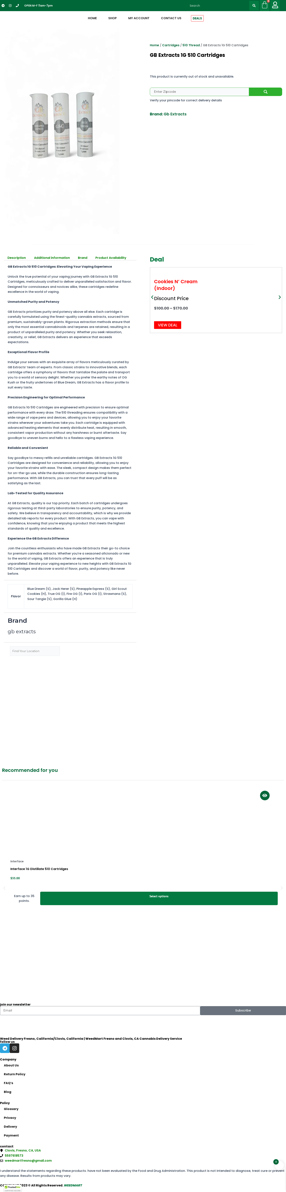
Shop (112, 18)
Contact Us (171, 18)
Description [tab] (17, 258)
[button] (152, 297)
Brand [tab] (82, 258)
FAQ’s (8, 1083)
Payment (11, 1135)
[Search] (254, 5)
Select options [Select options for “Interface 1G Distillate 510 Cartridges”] (158, 896)
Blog (7, 1092)
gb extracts (175, 114)
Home (92, 18)
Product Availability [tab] (110, 258)
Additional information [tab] (52, 258)
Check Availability (265, 92)
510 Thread (191, 45)
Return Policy (14, 1074)
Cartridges (170, 45)
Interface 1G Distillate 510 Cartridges (39, 869)
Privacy (10, 1118)
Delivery (10, 1126)
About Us (11, 1065)
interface (17, 861)
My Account (138, 18)
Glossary (11, 1109)
